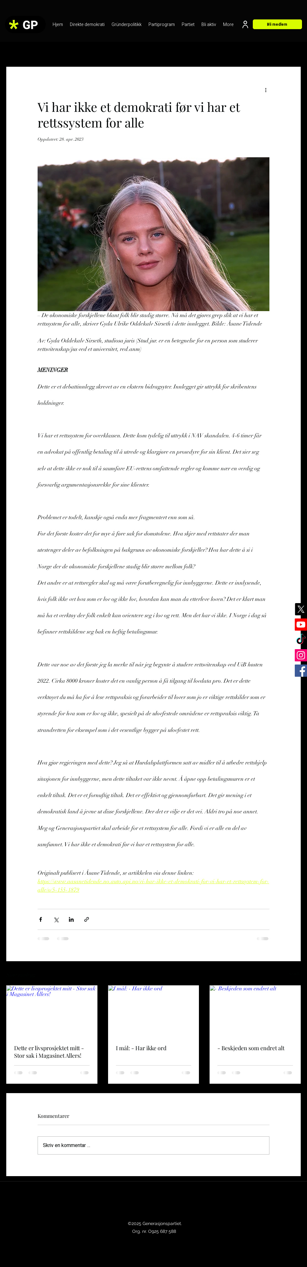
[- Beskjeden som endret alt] (255, 1011)
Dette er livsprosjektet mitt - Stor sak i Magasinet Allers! (49, 1051)
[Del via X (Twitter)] (56, 919)
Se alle (295, 974)
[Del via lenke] (87, 919)
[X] (301, 609)
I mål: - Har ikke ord (141, 1048)
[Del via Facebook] (41, 919)
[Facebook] (301, 671)
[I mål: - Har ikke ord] (153, 1011)
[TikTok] (301, 640)
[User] (245, 24)
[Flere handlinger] (265, 89)
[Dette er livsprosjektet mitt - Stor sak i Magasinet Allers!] (52, 1011)
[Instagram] (301, 655)
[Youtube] (301, 624)
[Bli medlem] (277, 24)
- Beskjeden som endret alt (250, 1048)
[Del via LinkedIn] (71, 919)
